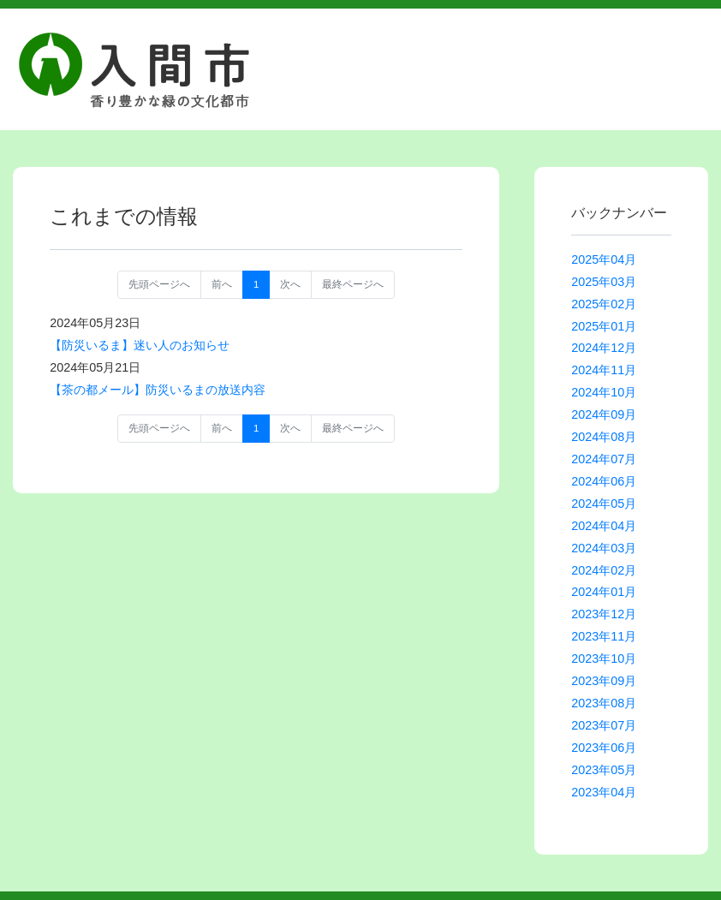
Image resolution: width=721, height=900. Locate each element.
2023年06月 (603, 747)
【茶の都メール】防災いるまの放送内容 (157, 389)
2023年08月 (603, 703)
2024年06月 (603, 481)
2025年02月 (603, 304)
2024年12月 (603, 348)
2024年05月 (603, 503)
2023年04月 (603, 792)
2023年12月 (603, 614)
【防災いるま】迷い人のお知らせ (139, 345)
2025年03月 (603, 282)
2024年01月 (603, 592)
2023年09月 (603, 681)
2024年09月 (603, 414)
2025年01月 (603, 326)
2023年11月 (603, 636)
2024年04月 (603, 526)
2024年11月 (603, 370)
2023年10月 (603, 658)
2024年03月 (603, 548)
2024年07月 (603, 459)
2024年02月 (603, 570)
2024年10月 (603, 392)
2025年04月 (603, 259)
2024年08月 (603, 437)
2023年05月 (603, 770)
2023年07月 (603, 725)
